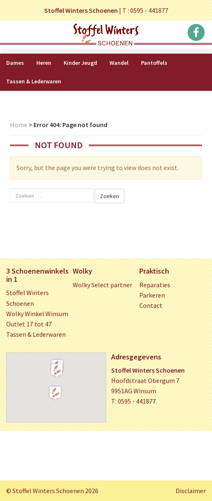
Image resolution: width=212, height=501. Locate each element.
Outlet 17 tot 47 (29, 324)
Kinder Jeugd (80, 62)
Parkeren (152, 295)
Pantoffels (154, 62)
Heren (43, 62)
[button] (57, 370)
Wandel (119, 62)
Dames (15, 62)
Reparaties (154, 285)
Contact (150, 305)
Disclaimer (191, 491)
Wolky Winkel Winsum (37, 314)
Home (18, 125)
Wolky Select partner (102, 285)
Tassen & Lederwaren (33, 81)
